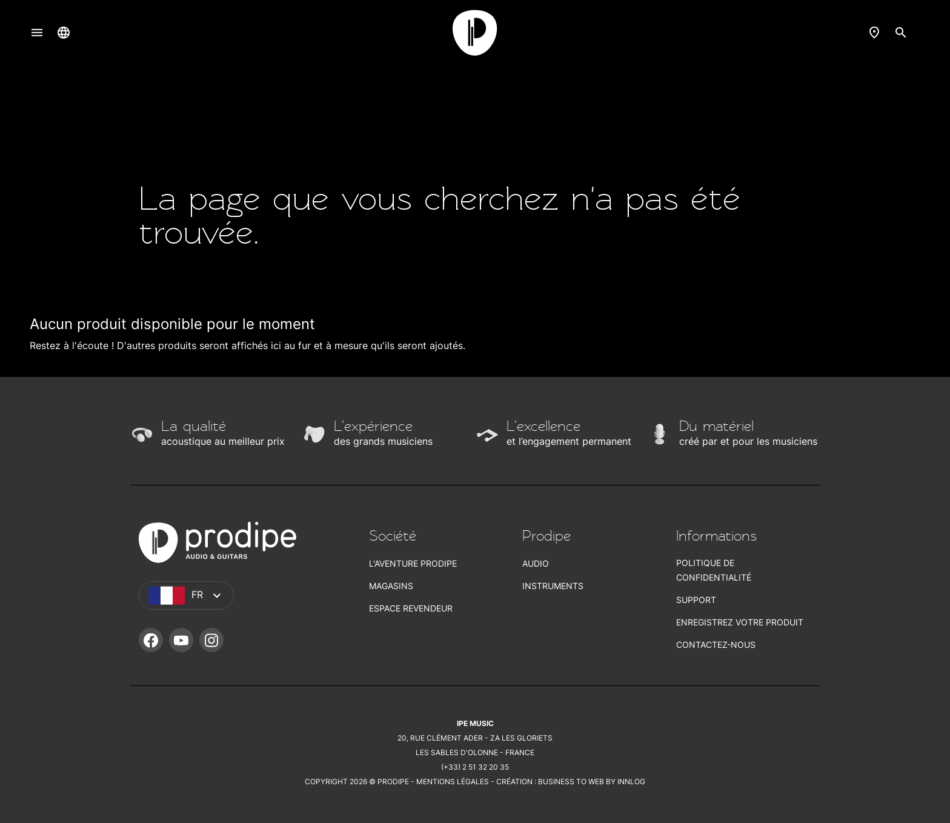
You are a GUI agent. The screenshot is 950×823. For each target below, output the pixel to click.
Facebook (151, 640)
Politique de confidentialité (713, 570)
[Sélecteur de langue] (63, 32)
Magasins (391, 586)
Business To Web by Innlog (591, 781)
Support (696, 600)
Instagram (211, 640)
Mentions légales (452, 781)
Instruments (552, 586)
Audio (535, 563)
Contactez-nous (716, 644)
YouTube (181, 640)
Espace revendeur (411, 608)
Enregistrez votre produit (739, 622)
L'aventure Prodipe (413, 563)
